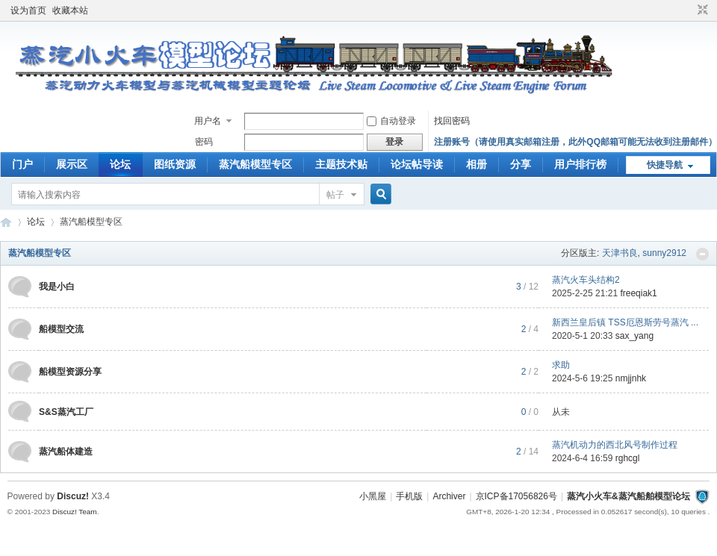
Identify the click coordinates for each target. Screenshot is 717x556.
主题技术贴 (341, 164)
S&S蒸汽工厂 (66, 412)
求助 (561, 365)
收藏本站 (70, 10)
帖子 (335, 195)
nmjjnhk (630, 378)
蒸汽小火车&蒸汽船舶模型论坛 (628, 496)
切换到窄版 (701, 10)
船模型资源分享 (70, 371)
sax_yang (634, 336)
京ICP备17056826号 (516, 496)
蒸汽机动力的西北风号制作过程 (614, 445)
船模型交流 (61, 329)
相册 (476, 164)
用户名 (207, 121)
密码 (204, 142)
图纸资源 (175, 164)
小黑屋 (372, 496)
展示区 (71, 164)
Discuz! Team (74, 511)
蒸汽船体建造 (66, 451)
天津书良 (620, 253)
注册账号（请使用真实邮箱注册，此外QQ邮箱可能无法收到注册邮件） (575, 142)
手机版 (409, 496)
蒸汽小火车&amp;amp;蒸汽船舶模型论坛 (6, 222)
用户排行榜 (580, 164)
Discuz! (73, 496)
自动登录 (391, 121)
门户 (22, 164)
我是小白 (57, 286)
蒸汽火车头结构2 (586, 280)
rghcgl (627, 458)
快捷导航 (665, 165)
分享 (520, 164)
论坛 (120, 164)
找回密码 (452, 121)
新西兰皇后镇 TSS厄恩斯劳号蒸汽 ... (625, 322)
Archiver (448, 496)
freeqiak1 (638, 293)
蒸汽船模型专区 (255, 164)
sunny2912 (664, 253)
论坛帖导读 (417, 164)
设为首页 (28, 10)
